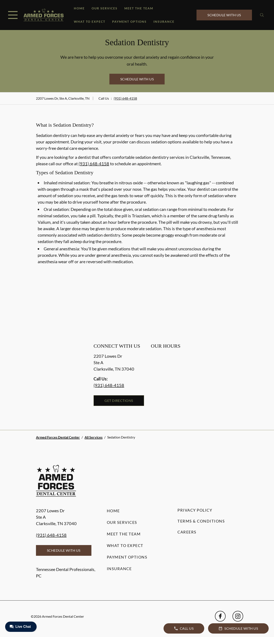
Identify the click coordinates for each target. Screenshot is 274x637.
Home (79, 8)
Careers (187, 532)
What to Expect (89, 21)
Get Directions (118, 400)
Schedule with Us (224, 15)
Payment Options (129, 21)
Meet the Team (138, 8)
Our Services (105, 8)
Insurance (163, 21)
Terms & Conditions (201, 521)
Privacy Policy (194, 510)
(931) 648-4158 (125, 98)
